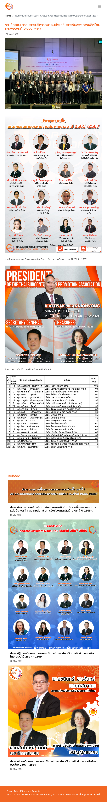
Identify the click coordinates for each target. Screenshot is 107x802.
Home (8, 15)
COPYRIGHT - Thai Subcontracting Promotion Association (47, 794)
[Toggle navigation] (99, 6)
